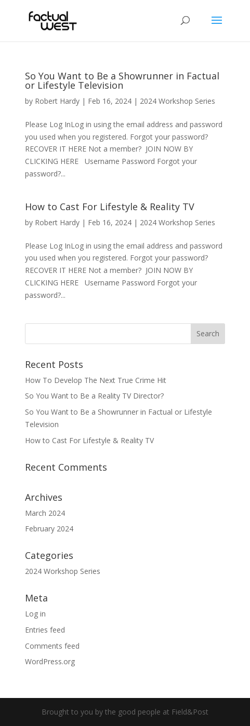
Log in (35, 614)
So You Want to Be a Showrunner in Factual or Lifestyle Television (122, 80)
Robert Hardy (57, 101)
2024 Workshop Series (177, 101)
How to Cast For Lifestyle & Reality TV (109, 206)
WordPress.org (50, 661)
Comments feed (52, 646)
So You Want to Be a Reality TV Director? (94, 396)
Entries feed (45, 630)
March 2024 (45, 513)
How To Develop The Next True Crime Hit (95, 380)
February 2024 (49, 528)
